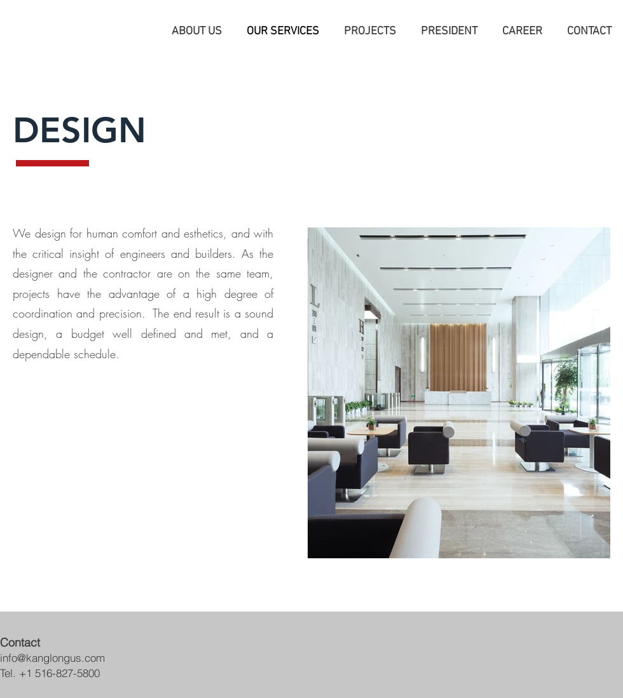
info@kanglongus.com (52, 657)
